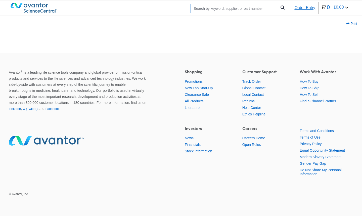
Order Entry (304, 8)
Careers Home (253, 138)
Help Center (251, 108)
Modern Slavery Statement (320, 157)
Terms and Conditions (317, 131)
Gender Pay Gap (313, 163)
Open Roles (251, 145)
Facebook (53, 109)
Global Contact (254, 88)
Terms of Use (310, 137)
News (189, 138)
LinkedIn (15, 109)
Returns (248, 101)
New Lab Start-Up (199, 88)
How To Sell (309, 95)
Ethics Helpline (254, 114)
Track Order (251, 81)
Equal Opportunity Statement (322, 150)
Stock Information (198, 151)
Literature (192, 108)
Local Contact (253, 95)
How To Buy (309, 81)
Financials (193, 145)
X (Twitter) (30, 109)
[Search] (235, 8)
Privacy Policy (311, 144)
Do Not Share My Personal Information (321, 172)
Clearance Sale (197, 95)
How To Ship (309, 88)
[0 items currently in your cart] (335, 8)
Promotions (194, 81)
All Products (194, 101)
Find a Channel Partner (318, 101)
